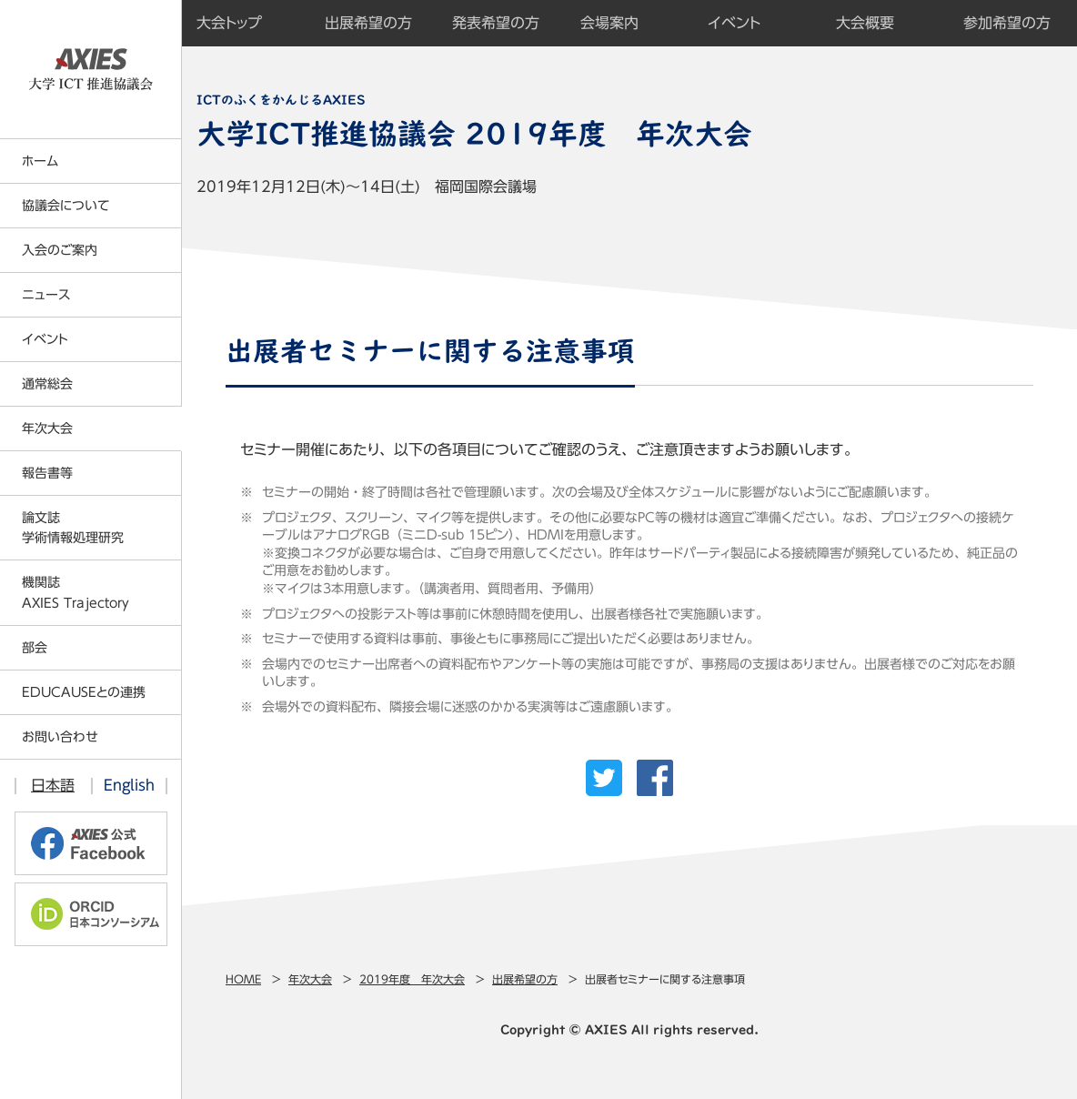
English (129, 785)
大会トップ (229, 22)
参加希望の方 (1007, 22)
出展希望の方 (525, 978)
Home (243, 978)
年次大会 (310, 978)
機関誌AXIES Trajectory (75, 592)
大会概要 (865, 22)
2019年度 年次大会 (412, 978)
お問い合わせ (60, 737)
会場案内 (609, 22)
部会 (34, 647)
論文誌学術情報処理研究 (73, 527)
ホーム (40, 161)
